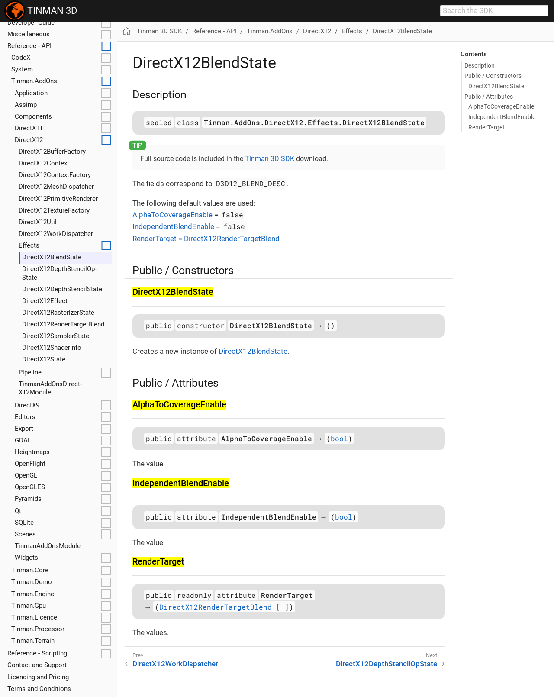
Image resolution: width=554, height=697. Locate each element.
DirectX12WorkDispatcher (175, 663)
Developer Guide (31, 22)
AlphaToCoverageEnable (172, 214)
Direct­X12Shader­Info (51, 348)
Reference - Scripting (37, 653)
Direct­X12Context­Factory (55, 175)
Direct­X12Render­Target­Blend (63, 324)
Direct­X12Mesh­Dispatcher (56, 186)
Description (479, 65)
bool (339, 438)
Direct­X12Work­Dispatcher (56, 234)
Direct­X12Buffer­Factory (52, 151)
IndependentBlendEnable (173, 226)
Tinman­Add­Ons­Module (48, 546)
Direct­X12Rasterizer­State (58, 312)
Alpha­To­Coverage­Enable (501, 106)
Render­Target (486, 127)
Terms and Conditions (39, 689)
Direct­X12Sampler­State (55, 336)
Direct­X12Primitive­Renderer (58, 199)
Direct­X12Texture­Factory (54, 210)
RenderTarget (154, 238)
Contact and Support (37, 665)
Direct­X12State (43, 359)
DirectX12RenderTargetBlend (232, 238)
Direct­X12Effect (45, 301)
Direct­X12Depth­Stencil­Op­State (59, 273)
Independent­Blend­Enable (501, 116)
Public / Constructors (493, 75)
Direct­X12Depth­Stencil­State (62, 289)
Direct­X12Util (38, 222)
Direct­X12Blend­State (51, 257)
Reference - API (29, 46)
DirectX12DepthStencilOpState (386, 663)
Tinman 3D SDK (159, 31)
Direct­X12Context (44, 163)
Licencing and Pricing (38, 677)
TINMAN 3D (40, 10)
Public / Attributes (488, 96)
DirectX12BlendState (402, 31)
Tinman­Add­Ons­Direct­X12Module (50, 388)
